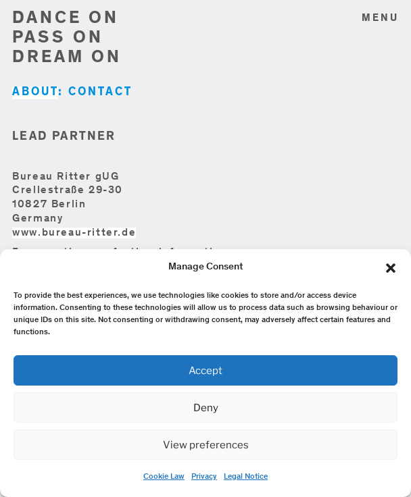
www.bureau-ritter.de (74, 233)
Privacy (204, 477)
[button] (390, 268)
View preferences (206, 445)
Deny (205, 408)
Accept (205, 371)
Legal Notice (246, 477)
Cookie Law (164, 477)
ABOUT (35, 92)
